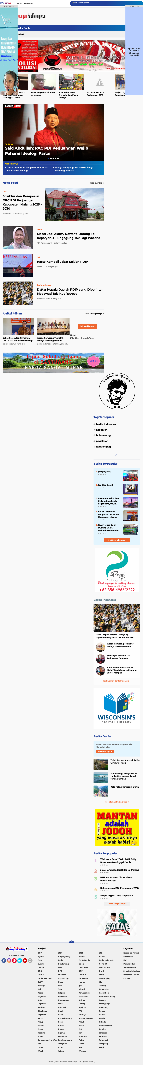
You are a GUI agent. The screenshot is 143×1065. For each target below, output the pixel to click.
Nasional (62, 1007)
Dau (60, 967)
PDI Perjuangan (86, 1018)
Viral (21, 34)
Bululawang (103, 435)
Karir (125, 960)
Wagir (101, 1047)
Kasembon (104, 993)
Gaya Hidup (63, 978)
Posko (40, 1029)
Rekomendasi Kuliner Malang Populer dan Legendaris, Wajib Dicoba (108, 501)
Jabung (102, 985)
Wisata (61, 1051)
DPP (81, 971)
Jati (39, 989)
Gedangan (83, 978)
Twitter (21, 962)
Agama (41, 956)
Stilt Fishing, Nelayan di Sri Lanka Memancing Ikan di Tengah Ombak (124, 776)
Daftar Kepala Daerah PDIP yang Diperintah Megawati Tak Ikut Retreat (70, 291)
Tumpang (103, 1044)
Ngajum (82, 1007)
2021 (60, 953)
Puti (80, 1029)
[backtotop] (71, 943)
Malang (82, 1004)
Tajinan (82, 1040)
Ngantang (103, 1007)
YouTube (27, 962)
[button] (48, 158)
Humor (82, 982)
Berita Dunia (23, 28)
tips (39, 1044)
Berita (60, 960)
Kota (40, 1000)
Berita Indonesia (106, 424)
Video (60, 1047)
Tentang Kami (129, 967)
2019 (40, 953)
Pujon (61, 1029)
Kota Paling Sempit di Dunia (125, 787)
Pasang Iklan (129, 964)
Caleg (81, 964)
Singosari (103, 1033)
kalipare (61, 993)
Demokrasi (83, 967)
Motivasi (41, 1007)
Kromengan (63, 1000)
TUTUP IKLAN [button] (9, 6)
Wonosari (83, 1051)
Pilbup (40, 1022)
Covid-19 (103, 964)
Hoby (60, 982)
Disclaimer (128, 956)
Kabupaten (104, 989)
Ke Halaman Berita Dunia (117, 802)
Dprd (101, 971)
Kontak (126, 978)
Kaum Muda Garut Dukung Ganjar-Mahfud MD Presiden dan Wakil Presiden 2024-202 (108, 528)
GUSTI (40, 982)
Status (40, 1036)
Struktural (62, 1036)
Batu (40, 960)
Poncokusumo (105, 1025)
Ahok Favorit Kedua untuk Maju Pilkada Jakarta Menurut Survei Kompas (122, 670)
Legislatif (41, 1004)
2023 (81, 953)
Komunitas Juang (107, 996)
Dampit (41, 967)
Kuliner (82, 1000)
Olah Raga (42, 1011)
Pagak (102, 1011)
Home (8, 3)
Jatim (60, 989)
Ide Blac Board (105, 485)
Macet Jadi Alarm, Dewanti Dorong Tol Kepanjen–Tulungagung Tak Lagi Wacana (68, 236)
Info (60, 985)
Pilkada (102, 1022)
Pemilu (102, 1018)
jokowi (82, 989)
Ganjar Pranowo (45, 978)
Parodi (102, 1015)
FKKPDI (82, 975)
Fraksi (101, 975)
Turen (40, 1047)
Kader (40, 993)
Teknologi (103, 1040)
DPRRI (41, 975)
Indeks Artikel (97, 183)
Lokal (60, 1004)
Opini (60, 1011)
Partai (40, 1018)
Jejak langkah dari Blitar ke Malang (43, 93)
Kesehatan (83, 996)
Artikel (81, 956)
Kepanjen (101, 429)
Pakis (60, 1015)
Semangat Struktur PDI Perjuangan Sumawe (118, 656)
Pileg (60, 1022)
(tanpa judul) (104, 471)
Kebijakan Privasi (131, 953)
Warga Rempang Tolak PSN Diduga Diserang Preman (74, 169)
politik (81, 1025)
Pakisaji (82, 1015)
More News (87, 326)
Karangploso (84, 993)
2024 (101, 953)
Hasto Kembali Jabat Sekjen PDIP (62, 262)
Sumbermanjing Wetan (48, 1040)
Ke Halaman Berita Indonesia (117, 681)
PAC (80, 1011)
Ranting (102, 1029)
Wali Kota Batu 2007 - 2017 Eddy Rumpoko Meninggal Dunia (118, 861)
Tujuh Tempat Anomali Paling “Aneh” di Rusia (125, 761)
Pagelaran (102, 441)
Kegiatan (42, 996)
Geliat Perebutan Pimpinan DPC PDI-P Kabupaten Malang (27, 169)
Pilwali (61, 1025)
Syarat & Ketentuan (131, 971)
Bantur (102, 956)
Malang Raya (104, 1004)
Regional (41, 1033)
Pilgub (81, 1022)
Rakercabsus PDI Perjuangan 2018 (95, 93)
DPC (40, 971)
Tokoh (81, 1044)
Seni (80, 1033)
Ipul (80, 985)
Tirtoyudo (62, 1044)
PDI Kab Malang (65, 1018)
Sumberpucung (65, 1040)
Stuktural (9, 144)
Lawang (102, 1000)
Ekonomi (62, 975)
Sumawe (103, 1036)
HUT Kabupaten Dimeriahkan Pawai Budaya (68, 95)
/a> (116, 454)
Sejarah (61, 1033)
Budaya (41, 964)
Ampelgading (64, 956)
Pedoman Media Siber (133, 975)
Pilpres (41, 1025)
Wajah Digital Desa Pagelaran (116, 895)
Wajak (40, 1051)
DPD (60, 971)
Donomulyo (104, 967)
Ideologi (41, 985)
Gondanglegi (104, 446)
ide (100, 982)
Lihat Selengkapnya (94, 314)
